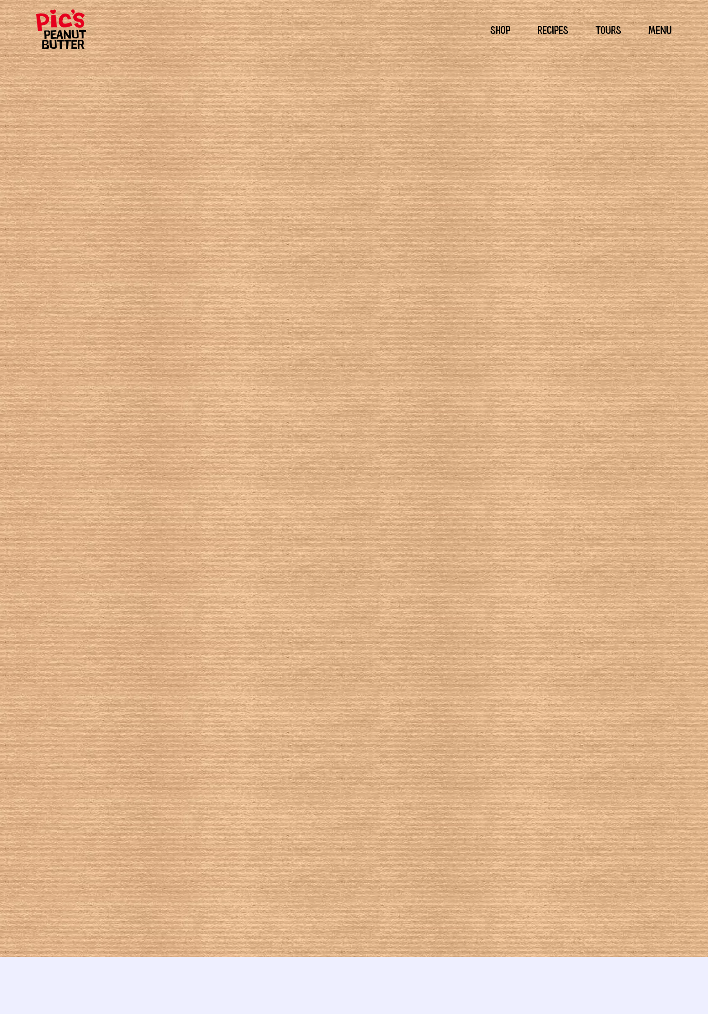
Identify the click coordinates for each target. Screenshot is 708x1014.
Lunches (393, 607)
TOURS (608, 28)
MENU (660, 28)
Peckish (368, 607)
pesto (357, 618)
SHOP (500, 28)
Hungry (344, 607)
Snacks (481, 607)
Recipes (379, 618)
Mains (417, 607)
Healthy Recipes (322, 618)
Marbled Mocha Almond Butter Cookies (300, 848)
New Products (449, 607)
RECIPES (552, 28)
